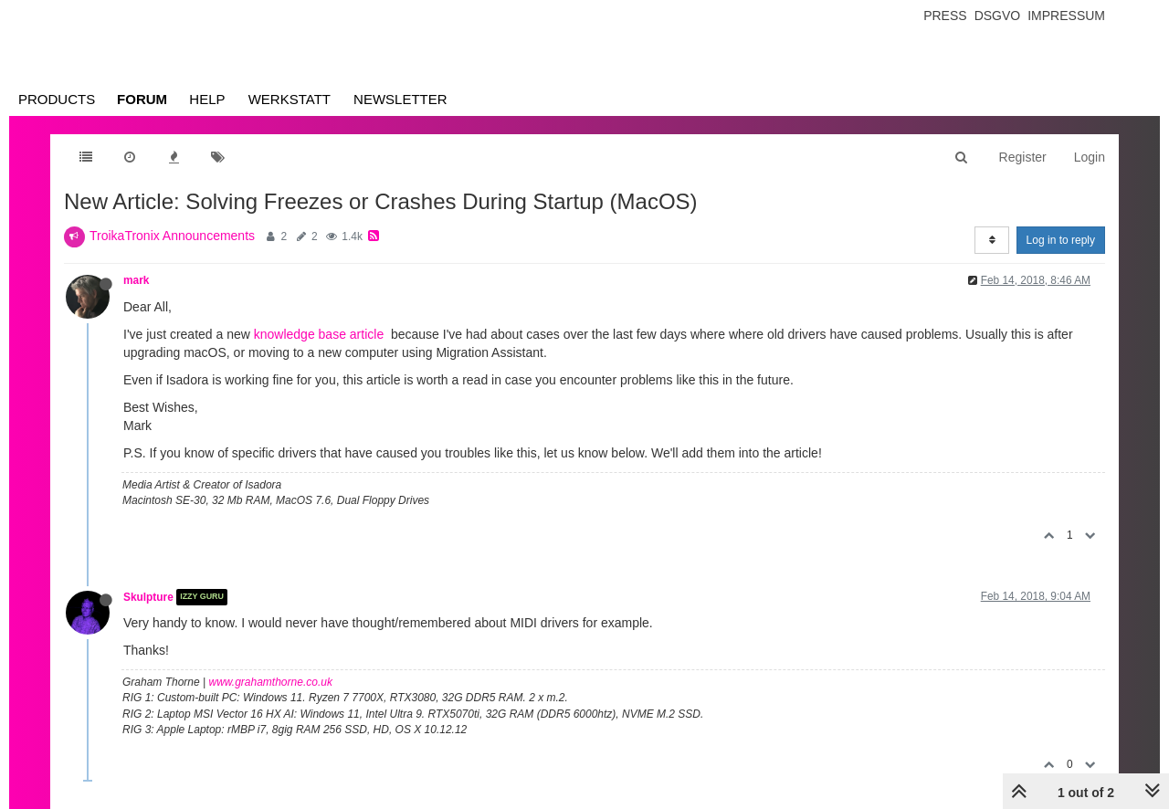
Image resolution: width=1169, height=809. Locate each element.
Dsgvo (997, 15)
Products (56, 99)
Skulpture (148, 597)
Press (944, 15)
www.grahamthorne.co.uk (270, 682)
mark (136, 280)
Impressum (1066, 15)
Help (207, 99)
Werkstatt (289, 99)
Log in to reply (1061, 240)
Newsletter (400, 99)
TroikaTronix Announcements (172, 235)
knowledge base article (319, 334)
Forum (142, 99)
